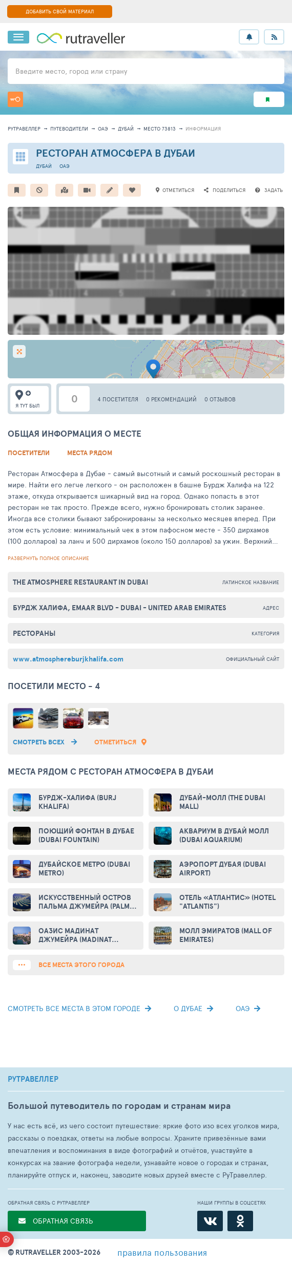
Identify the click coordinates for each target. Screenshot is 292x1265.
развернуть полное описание (48, 558)
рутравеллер (24, 128)
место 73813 (159, 128)
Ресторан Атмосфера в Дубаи (115, 152)
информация (203, 128)
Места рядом (89, 453)
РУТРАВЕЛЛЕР (33, 1079)
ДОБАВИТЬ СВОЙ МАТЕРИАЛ (60, 11)
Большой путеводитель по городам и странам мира (119, 1105)
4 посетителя (117, 399)
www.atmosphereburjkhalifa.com (68, 659)
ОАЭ (103, 128)
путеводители (69, 128)
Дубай (126, 128)
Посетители (29, 453)
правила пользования (162, 1252)
